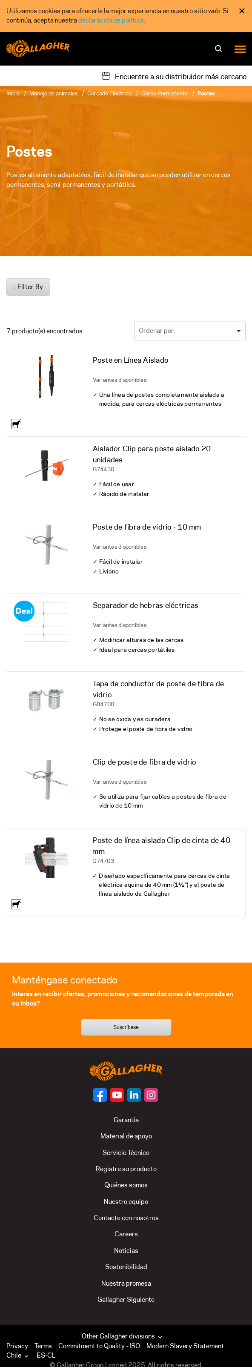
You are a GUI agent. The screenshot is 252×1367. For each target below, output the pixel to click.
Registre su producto (126, 1168)
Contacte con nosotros (126, 1217)
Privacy (17, 1345)
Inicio (13, 93)
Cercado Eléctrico (109, 93)
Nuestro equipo (126, 1201)
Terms (43, 1345)
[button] (19, 1355)
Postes (206, 93)
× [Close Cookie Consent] (242, 11)
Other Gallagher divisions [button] (123, 1336)
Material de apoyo (126, 1136)
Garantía (126, 1119)
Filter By (28, 286)
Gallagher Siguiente (126, 1299)
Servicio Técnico (126, 1152)
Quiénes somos (126, 1185)
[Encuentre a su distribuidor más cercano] (174, 76)
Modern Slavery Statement (185, 1345)
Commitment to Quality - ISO (99, 1345)
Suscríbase (126, 1027)
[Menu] (240, 49)
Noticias (126, 1250)
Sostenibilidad (126, 1266)
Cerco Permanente (164, 93)
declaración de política (110, 20)
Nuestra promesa (126, 1283)
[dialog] (126, 16)
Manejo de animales (53, 93)
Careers (126, 1233)
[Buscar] (219, 51)
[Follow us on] (100, 1095)
